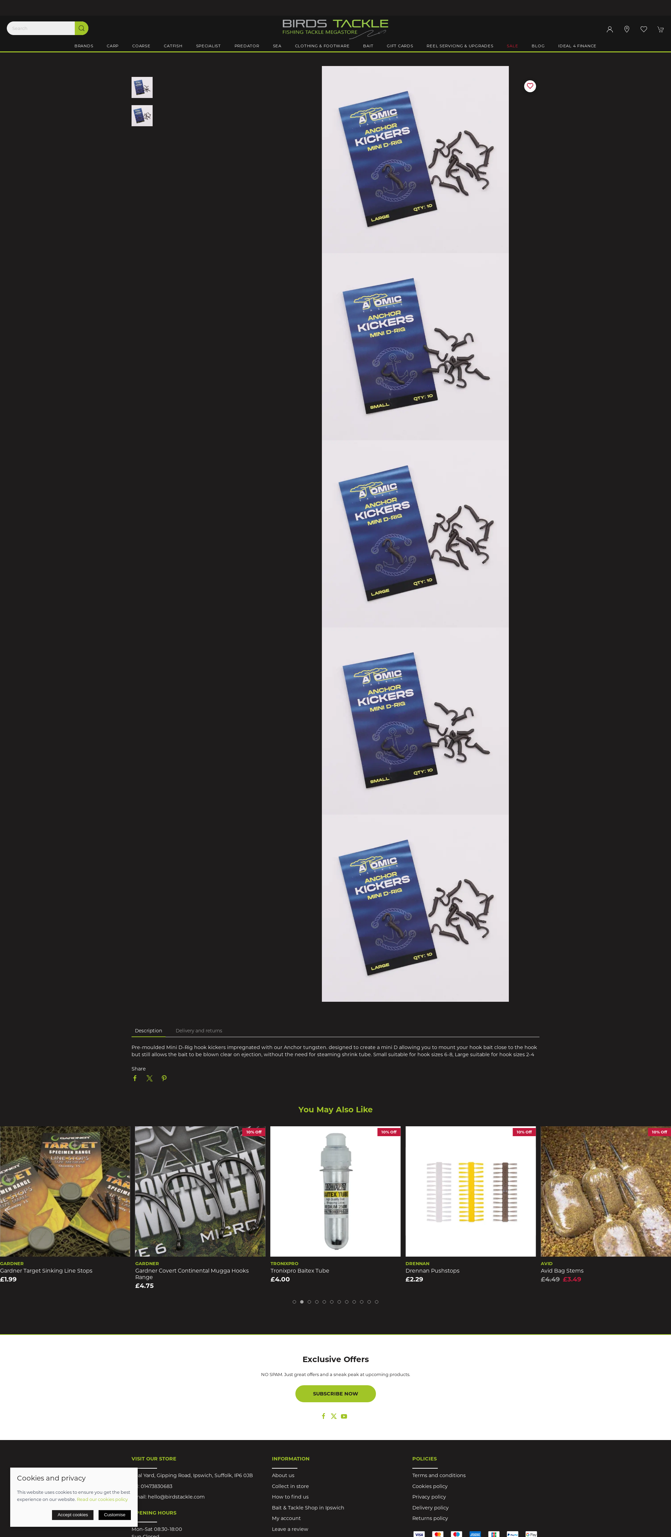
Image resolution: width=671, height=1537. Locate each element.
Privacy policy (429, 1497)
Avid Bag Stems (562, 1271)
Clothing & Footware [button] (322, 46)
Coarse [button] (141, 46)
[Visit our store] (626, 29)
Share (139, 1069)
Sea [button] (277, 46)
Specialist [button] (208, 46)
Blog (538, 46)
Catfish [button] (173, 46)
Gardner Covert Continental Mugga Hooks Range (192, 1274)
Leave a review (290, 1529)
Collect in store (290, 1486)
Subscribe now (335, 1394)
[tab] (294, 1302)
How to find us (290, 1497)
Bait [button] (368, 46)
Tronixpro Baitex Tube (300, 1271)
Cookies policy (430, 1486)
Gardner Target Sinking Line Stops (46, 1271)
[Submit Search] (81, 28)
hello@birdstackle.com (176, 1497)
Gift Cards (400, 46)
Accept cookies (72, 1514)
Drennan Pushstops (433, 1271)
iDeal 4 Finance (577, 46)
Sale (512, 46)
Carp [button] (113, 46)
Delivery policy (430, 1508)
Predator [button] (247, 46)
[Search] (47, 28)
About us (283, 1475)
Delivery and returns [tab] (199, 1030)
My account (286, 1518)
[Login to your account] (609, 29)
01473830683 (156, 1486)
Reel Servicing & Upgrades (460, 46)
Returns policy (430, 1518)
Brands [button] (83, 46)
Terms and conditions (439, 1475)
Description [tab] (148, 1030)
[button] (643, 29)
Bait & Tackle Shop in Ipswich (308, 1508)
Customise (114, 1514)
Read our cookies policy (102, 1499)
